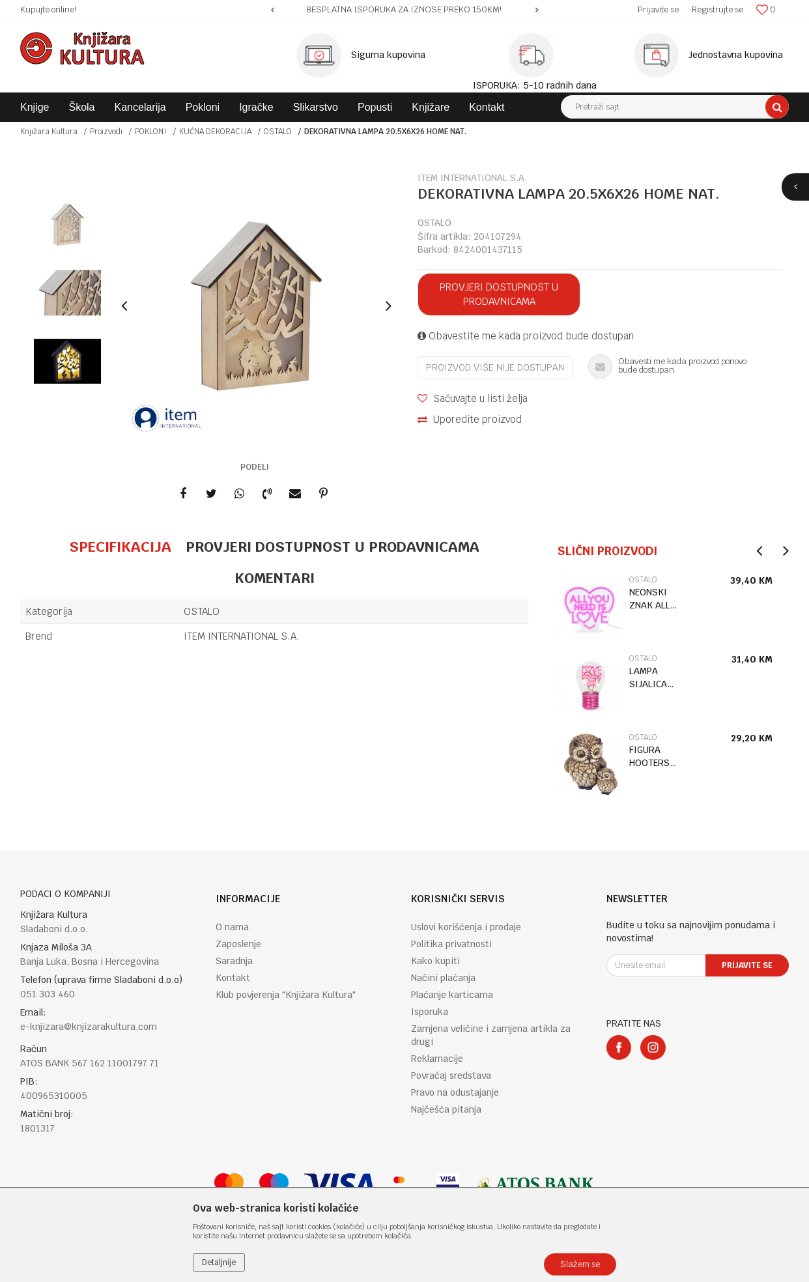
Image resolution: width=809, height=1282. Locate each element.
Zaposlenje (238, 944)
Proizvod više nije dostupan (495, 367)
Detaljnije (219, 1262)
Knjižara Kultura (49, 131)
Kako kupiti (435, 961)
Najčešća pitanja (446, 1109)
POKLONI (151, 131)
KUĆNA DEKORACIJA (215, 131)
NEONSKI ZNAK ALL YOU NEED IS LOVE (656, 599)
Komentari (274, 578)
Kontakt (233, 978)
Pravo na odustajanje (455, 1092)
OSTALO (278, 131)
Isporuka (429, 1012)
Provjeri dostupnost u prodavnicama (499, 294)
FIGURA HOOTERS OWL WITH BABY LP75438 (651, 756)
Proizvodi (106, 131)
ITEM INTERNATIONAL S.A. (242, 636)
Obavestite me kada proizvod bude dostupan (526, 336)
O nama (232, 927)
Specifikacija (120, 546)
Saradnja (234, 961)
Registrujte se (717, 9)
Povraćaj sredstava (451, 1075)
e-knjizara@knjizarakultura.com (88, 1027)
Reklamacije (437, 1058)
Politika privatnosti (451, 944)
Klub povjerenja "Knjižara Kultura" (286, 995)
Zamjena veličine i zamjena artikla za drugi (491, 1035)
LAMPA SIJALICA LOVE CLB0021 (648, 678)
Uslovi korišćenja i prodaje (466, 927)
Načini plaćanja (443, 978)
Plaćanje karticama (452, 995)
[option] (404, 10)
